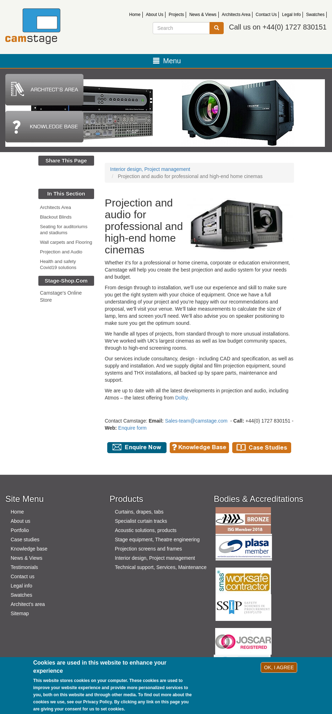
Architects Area (236, 14)
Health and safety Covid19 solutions (58, 264)
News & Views (202, 14)
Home (135, 14)
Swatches (315, 14)
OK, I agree (279, 667)
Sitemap (20, 613)
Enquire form (132, 428)
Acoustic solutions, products (145, 530)
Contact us (22, 576)
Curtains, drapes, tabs (139, 512)
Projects (176, 14)
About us (20, 521)
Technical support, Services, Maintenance (160, 567)
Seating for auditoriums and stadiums (64, 229)
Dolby (181, 398)
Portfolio (20, 530)
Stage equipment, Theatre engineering (157, 539)
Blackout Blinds (56, 217)
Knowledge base (29, 549)
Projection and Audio (61, 251)
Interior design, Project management (150, 169)
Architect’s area (28, 604)
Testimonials (24, 567)
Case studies (25, 539)
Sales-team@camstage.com (196, 421)
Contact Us (266, 14)
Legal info (21, 586)
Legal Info (291, 14)
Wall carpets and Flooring (66, 242)
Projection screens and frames (148, 549)
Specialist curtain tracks (141, 521)
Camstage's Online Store (61, 296)
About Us (154, 14)
